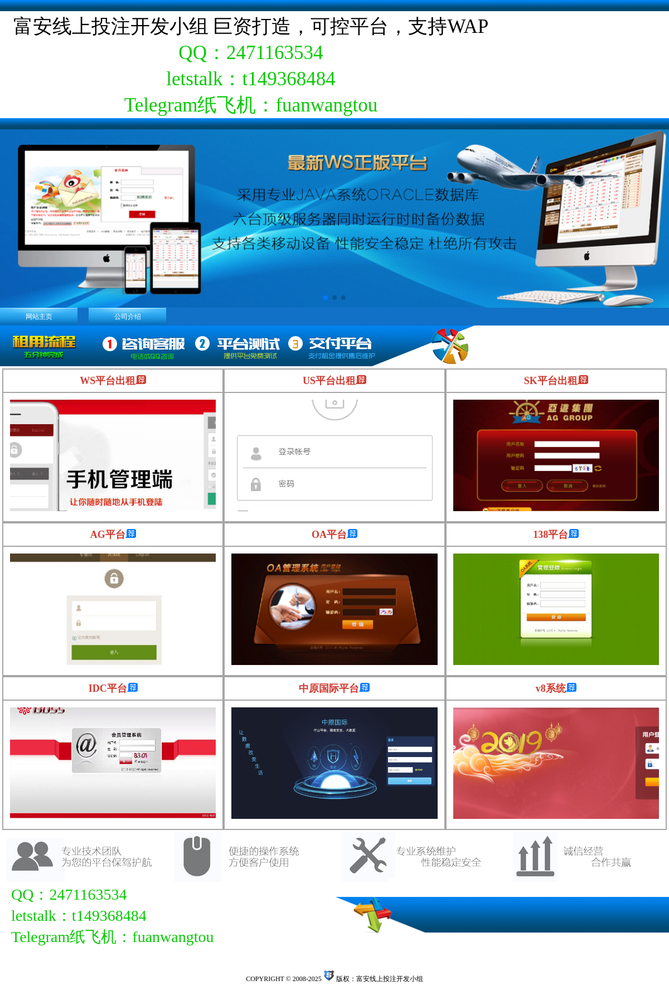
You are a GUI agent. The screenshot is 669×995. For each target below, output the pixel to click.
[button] (325, 297)
